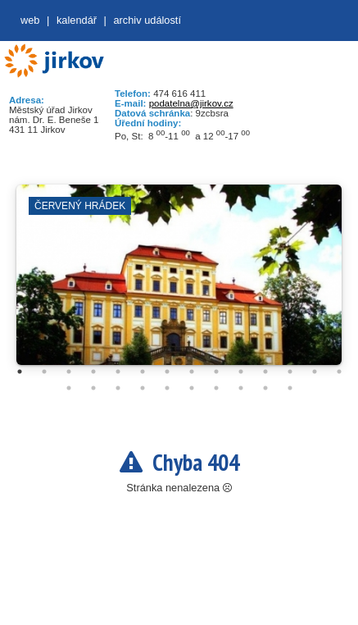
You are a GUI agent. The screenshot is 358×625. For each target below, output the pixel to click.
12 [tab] (290, 371)
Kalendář (77, 20)
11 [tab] (265, 371)
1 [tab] (19, 371)
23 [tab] (265, 388)
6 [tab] (142, 371)
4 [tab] (93, 371)
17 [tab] (118, 388)
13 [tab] (314, 371)
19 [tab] (167, 388)
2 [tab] (44, 371)
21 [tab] (216, 388)
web (29, 20)
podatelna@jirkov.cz (191, 103)
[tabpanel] (179, 283)
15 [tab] (69, 388)
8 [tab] (192, 371)
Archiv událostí (147, 20)
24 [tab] (290, 388)
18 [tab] (142, 388)
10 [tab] (241, 371)
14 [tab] (339, 371)
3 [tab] (69, 371)
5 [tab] (118, 371)
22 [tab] (241, 388)
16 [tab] (93, 388)
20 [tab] (192, 388)
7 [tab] (167, 371)
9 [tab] (216, 371)
